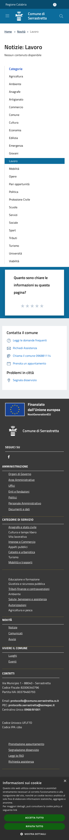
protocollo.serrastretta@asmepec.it (31, 705)
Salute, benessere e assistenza (27, 599)
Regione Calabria (16, 4)
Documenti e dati (19, 509)
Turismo (14, 245)
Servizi (13, 215)
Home (8, 31)
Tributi (13, 238)
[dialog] (34, 808)
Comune (14, 115)
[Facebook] (9, 457)
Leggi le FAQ (16, 755)
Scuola (13, 207)
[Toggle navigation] (7, 16)
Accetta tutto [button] (34, 817)
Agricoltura (16, 76)
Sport (12, 230)
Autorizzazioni (17, 605)
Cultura (13, 122)
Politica (13, 192)
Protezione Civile (19, 199)
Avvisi (12, 639)
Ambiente (15, 84)
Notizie (12, 627)
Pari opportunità (19, 184)
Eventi (12, 661)
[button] (34, 834)
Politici (12, 497)
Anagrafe (14, 91)
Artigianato (16, 99)
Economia (15, 130)
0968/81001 (32, 709)
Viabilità (14, 261)
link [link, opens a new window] (15, 810)
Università (15, 253)
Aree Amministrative (21, 480)
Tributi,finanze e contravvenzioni (28, 589)
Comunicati (15, 633)
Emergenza (16, 145)
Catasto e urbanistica (21, 552)
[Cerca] (61, 16)
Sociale (13, 222)
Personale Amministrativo (24, 503)
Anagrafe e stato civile (22, 527)
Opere (13, 176)
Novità (21, 31)
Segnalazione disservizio (23, 750)
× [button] (64, 781)
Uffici (11, 485)
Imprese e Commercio (21, 542)
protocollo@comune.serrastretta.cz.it (34, 700)
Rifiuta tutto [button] (34, 826)
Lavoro (13, 161)
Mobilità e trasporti (20, 562)
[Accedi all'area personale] (54, 4)
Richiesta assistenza (21, 761)
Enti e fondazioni (18, 491)
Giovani (13, 153)
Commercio (16, 107)
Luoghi (12, 655)
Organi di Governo (19, 474)
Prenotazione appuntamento (26, 744)
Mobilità (14, 168)
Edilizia (13, 138)
